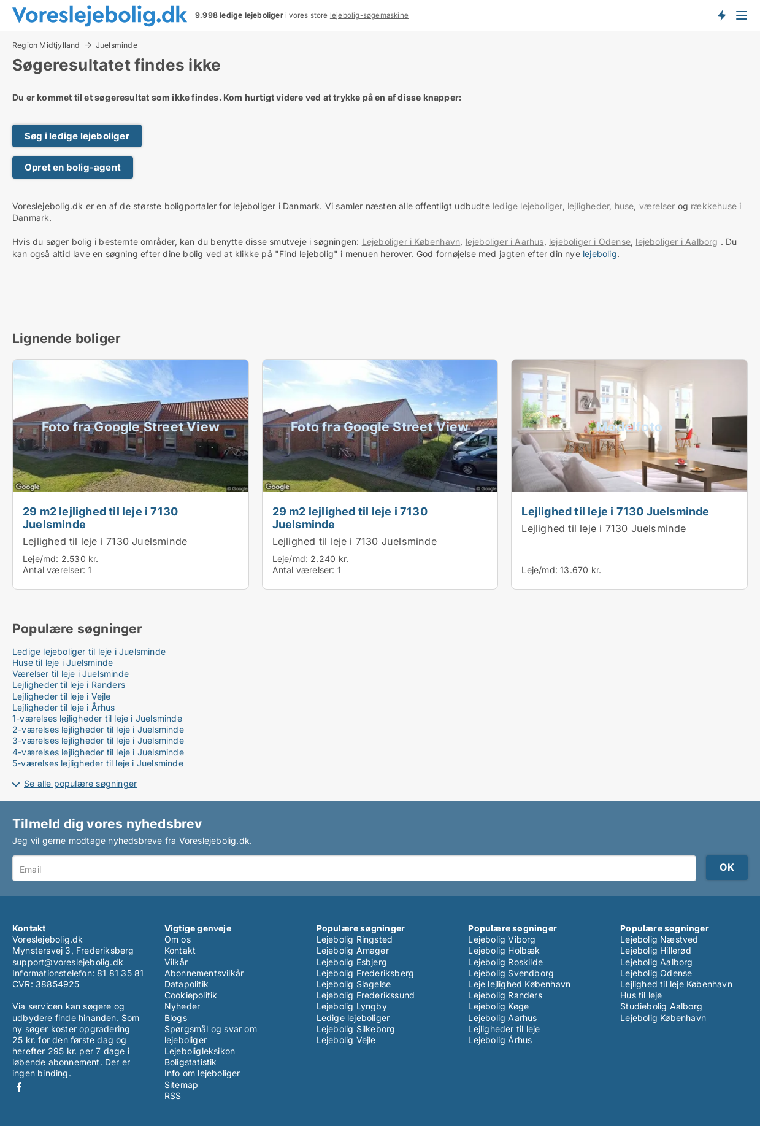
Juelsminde (116, 45)
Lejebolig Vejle (346, 1040)
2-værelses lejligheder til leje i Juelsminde (98, 729)
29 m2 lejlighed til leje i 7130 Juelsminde (100, 517)
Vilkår (176, 962)
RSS (173, 1095)
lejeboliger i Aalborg (676, 241)
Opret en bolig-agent (73, 167)
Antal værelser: (54, 570)
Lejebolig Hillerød (655, 950)
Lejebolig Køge (498, 1006)
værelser (657, 206)
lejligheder (588, 206)
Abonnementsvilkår (204, 973)
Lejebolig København (663, 1017)
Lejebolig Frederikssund (366, 995)
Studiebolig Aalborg (661, 1006)
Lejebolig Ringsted (355, 939)
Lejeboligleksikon (199, 1051)
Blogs (175, 1017)
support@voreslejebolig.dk (67, 962)
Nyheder (182, 1006)
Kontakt (180, 950)
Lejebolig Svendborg (511, 973)
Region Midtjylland (46, 44)
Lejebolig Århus (500, 1040)
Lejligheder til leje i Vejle (61, 696)
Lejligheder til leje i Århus (63, 707)
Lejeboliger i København (411, 241)
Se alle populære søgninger (80, 783)
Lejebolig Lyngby (352, 1006)
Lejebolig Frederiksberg (366, 973)
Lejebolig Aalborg (656, 962)
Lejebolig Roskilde (505, 962)
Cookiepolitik (191, 995)
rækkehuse (714, 206)
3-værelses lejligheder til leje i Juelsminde (98, 740)
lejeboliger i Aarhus (505, 241)
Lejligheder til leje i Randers (68, 684)
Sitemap (181, 1084)
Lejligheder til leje (504, 1029)
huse (624, 206)
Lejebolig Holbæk (504, 950)
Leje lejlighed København (519, 984)
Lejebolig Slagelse (354, 984)
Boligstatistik (190, 1062)
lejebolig (600, 254)
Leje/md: (42, 558)
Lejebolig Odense (656, 973)
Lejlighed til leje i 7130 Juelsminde (105, 541)
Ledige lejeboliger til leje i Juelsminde (89, 651)
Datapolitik (186, 984)
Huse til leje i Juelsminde (62, 662)
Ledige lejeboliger (353, 1017)
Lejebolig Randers (505, 995)
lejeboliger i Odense (590, 241)
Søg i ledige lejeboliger (77, 136)
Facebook (19, 1087)
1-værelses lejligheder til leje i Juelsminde (97, 718)
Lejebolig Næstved (659, 939)
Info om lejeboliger (202, 1073)
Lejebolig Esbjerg (352, 962)
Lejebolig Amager (353, 950)
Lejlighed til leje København (676, 984)
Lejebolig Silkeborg (356, 1029)
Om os (177, 939)
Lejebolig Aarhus (502, 1017)
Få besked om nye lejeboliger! (721, 15)
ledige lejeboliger (527, 206)
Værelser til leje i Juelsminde (70, 673)
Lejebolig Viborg (501, 939)
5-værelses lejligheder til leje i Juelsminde (97, 763)
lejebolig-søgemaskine (369, 15)
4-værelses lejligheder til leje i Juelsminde (98, 752)
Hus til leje (641, 995)
